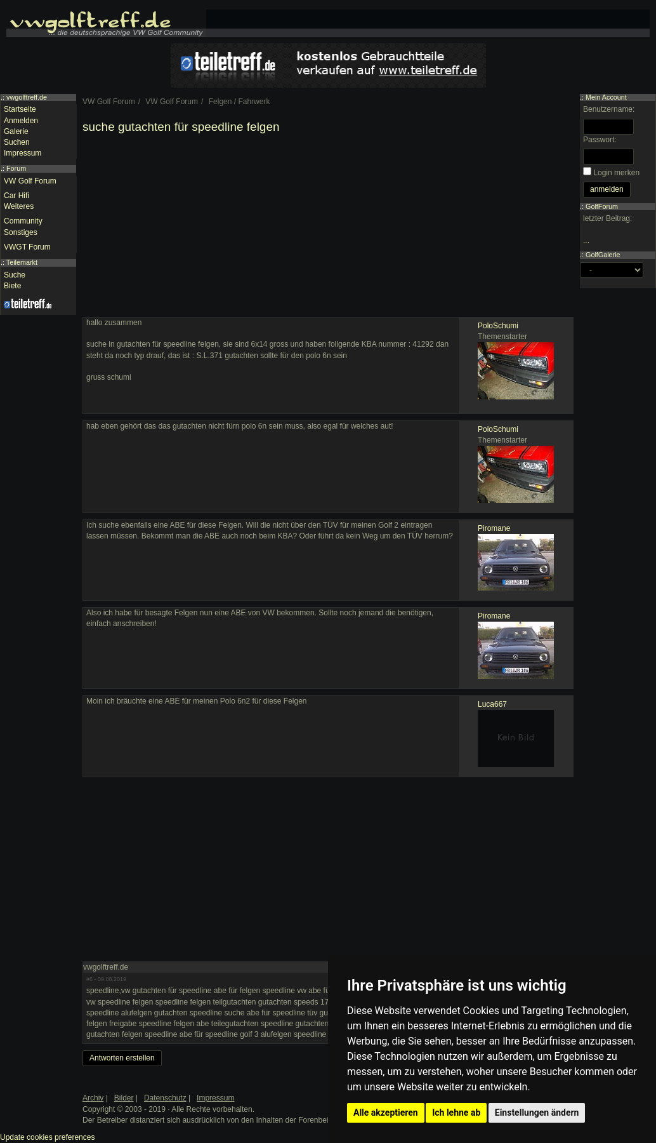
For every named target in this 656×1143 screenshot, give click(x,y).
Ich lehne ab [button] (456, 1112)
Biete (12, 285)
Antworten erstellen (122, 1057)
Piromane (494, 528)
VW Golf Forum (30, 181)
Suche (14, 275)
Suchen (17, 142)
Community (23, 221)
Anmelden (21, 120)
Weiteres (19, 206)
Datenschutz (165, 1097)
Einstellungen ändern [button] (537, 1112)
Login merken (616, 172)
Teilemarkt (21, 262)
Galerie (16, 131)
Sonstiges (20, 232)
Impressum (22, 153)
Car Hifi (16, 195)
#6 (89, 979)
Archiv (92, 1097)
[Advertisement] (328, 228)
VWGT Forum (27, 247)
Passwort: (600, 139)
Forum (16, 168)
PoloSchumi (498, 325)
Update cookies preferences (47, 1137)
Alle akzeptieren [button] (385, 1112)
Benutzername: (608, 109)
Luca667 (492, 704)
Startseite (20, 109)
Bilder (124, 1097)
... (586, 240)
